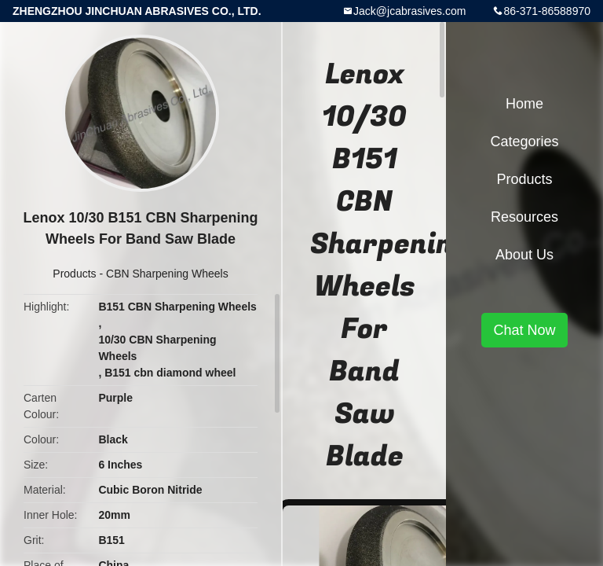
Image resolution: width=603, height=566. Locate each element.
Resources (524, 217)
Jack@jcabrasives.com (409, 11)
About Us (524, 255)
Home (524, 104)
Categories (524, 141)
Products (74, 273)
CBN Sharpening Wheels (167, 273)
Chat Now (524, 330)
